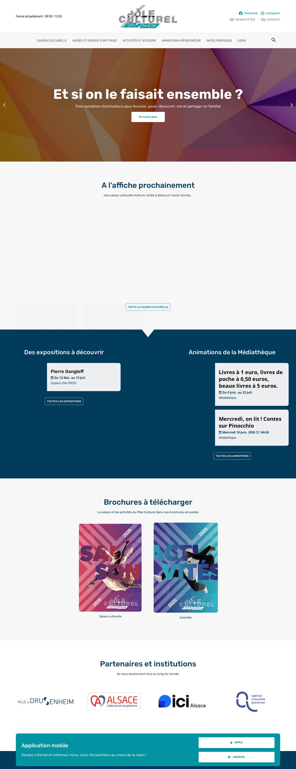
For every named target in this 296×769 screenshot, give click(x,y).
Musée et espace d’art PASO (94, 40)
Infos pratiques (219, 40)
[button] (4, 104)
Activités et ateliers (139, 40)
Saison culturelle (52, 40)
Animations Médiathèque (181, 40)
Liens (241, 40)
